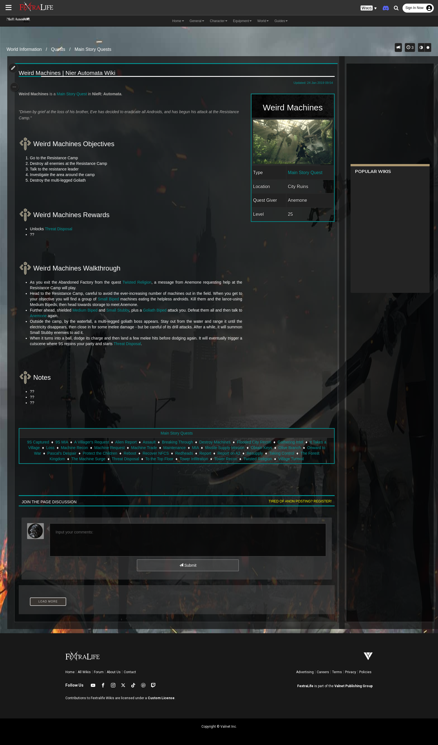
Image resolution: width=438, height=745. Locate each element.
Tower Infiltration (193, 459)
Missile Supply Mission (224, 447)
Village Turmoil (291, 459)
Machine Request (109, 447)
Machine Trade (144, 447)
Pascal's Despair (61, 453)
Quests (58, 49)
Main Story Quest (302, 172)
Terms (337, 672)
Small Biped (110, 299)
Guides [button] (281, 21)
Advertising (305, 672)
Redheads (184, 453)
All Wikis (84, 672)
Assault (148, 442)
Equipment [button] (242, 21)
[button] (368, 8)
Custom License (161, 698)
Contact (130, 672)
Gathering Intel (290, 442)
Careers (323, 672)
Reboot (129, 453)
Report (205, 453)
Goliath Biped (156, 310)
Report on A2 (228, 453)
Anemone (40, 316)
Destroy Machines (214, 442)
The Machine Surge (88, 459)
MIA (195, 447)
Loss (50, 447)
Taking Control (281, 453)
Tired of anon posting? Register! (297, 501)
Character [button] (218, 21)
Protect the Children (99, 453)
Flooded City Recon (254, 442)
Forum (99, 672)
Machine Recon (74, 447)
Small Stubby (119, 310)
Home (70, 672)
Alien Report (125, 442)
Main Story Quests (93, 49)
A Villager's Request (91, 442)
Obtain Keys (261, 447)
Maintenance (174, 447)
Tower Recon (225, 459)
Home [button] (178, 21)
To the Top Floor (159, 459)
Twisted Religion (138, 282)
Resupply (254, 453)
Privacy (350, 672)
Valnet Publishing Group (353, 686)
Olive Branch (289, 447)
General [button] (197, 21)
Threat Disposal (60, 229)
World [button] (263, 21)
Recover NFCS (155, 453)
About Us (114, 672)
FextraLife (305, 686)
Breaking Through (177, 442)
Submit (187, 565)
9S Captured (38, 442)
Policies (365, 672)
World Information (24, 49)
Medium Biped (87, 310)
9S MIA (61, 442)
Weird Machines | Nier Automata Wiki (69, 73)
